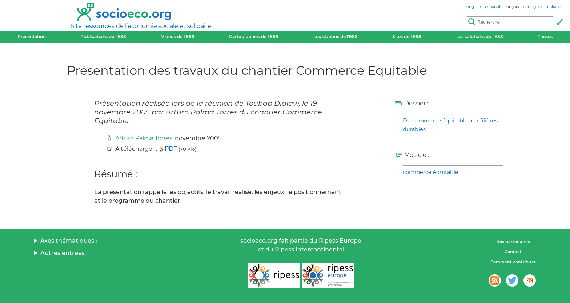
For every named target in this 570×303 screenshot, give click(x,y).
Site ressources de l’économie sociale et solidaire (141, 26)
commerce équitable (430, 172)
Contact (513, 251)
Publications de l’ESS (103, 36)
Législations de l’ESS (335, 36)
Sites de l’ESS (406, 36)
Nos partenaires (513, 241)
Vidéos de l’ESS (177, 36)
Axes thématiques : (68, 240)
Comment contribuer (513, 261)
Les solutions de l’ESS (479, 36)
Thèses (545, 36)
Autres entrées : (64, 253)
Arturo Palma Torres (143, 138)
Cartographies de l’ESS (253, 36)
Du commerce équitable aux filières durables (450, 125)
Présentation (31, 36)
